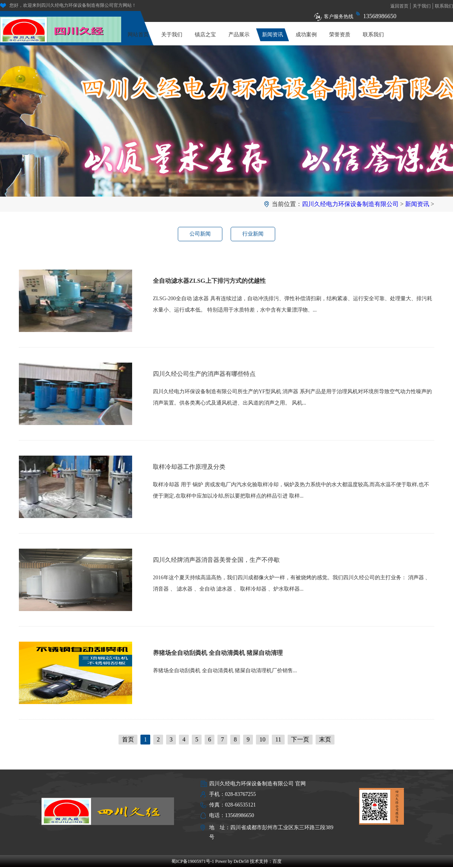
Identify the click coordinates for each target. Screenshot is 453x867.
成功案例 (306, 34)
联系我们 (444, 6)
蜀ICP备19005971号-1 (192, 861)
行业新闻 (252, 234)
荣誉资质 (339, 34)
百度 (277, 861)
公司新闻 (200, 234)
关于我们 (422, 6)
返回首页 (399, 6)
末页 (325, 739)
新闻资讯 (272, 34)
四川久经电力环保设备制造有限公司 (350, 204)
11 (278, 739)
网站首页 (138, 34)
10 (262, 739)
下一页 (300, 739)
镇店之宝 (205, 34)
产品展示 (239, 34)
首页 (128, 739)
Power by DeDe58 (232, 861)
